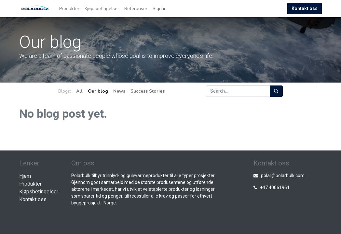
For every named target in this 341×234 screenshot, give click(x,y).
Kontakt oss (305, 8)
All (79, 91)
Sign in (160, 9)
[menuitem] (69, 9)
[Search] (276, 91)
